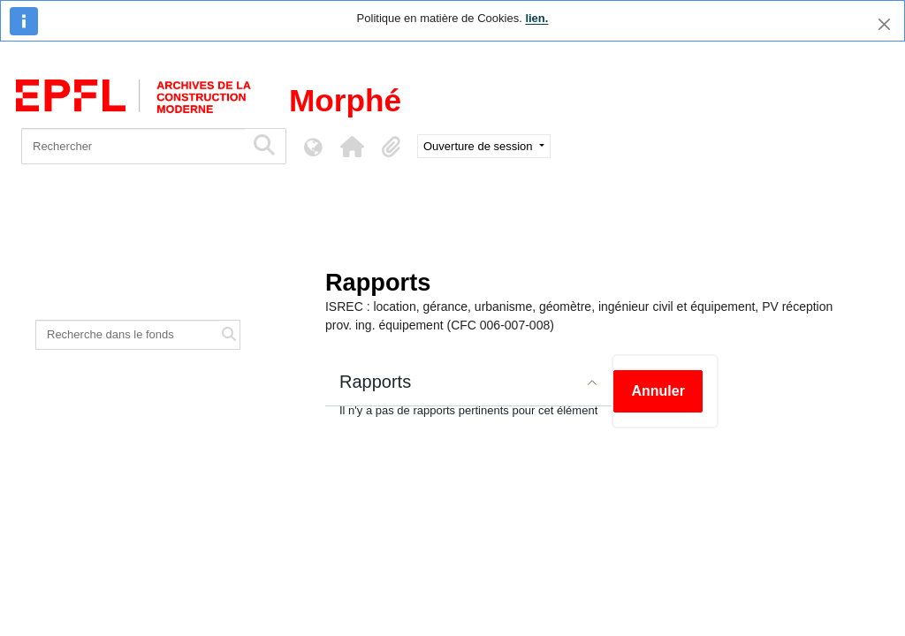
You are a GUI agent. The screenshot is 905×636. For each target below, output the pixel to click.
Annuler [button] (657, 390)
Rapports (375, 381)
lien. (536, 18)
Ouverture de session (479, 146)
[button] (351, 146)
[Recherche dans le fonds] (127, 335)
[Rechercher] (133, 146)
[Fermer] (884, 24)
